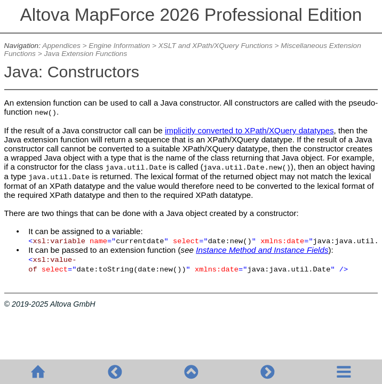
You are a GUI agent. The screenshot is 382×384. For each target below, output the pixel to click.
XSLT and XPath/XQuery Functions (215, 46)
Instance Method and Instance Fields (262, 249)
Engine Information (119, 46)
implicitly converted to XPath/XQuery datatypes (249, 130)
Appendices (61, 46)
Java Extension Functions (85, 54)
